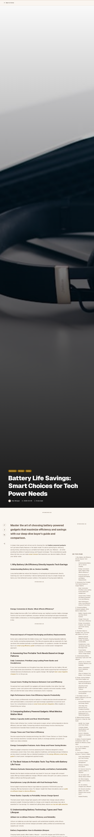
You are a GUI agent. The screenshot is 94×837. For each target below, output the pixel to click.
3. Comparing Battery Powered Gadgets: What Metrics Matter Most (82, 639)
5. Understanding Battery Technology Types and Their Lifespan (83, 688)
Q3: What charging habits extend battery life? (84, 811)
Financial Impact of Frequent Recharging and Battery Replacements (84, 608)
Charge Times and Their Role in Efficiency (85, 650)
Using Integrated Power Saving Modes (85, 723)
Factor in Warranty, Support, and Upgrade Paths (84, 765)
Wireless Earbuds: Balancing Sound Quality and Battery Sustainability (84, 670)
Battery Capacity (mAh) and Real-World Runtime (85, 645)
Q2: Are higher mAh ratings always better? (85, 806)
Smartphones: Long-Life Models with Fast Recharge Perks (84, 676)
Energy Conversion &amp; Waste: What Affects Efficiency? (84, 601)
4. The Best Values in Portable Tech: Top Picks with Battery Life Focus (82, 663)
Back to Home (9, 3)
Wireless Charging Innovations (83, 796)
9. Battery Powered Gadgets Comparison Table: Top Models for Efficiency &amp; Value (83, 772)
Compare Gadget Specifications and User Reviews (84, 759)
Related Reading (83, 827)
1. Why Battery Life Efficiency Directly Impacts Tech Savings (83, 589)
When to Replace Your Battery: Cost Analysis (85, 705)
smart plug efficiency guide (25, 649)
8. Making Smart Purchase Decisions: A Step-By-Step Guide (82, 750)
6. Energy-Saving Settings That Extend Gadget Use (82, 709)
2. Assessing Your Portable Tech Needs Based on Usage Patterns (82, 614)
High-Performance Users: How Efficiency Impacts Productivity (84, 634)
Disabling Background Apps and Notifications (85, 713)
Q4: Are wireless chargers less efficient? (85, 816)
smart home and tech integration (44, 707)
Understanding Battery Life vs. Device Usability (85, 595)
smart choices (33, 558)
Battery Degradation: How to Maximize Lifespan (84, 700)
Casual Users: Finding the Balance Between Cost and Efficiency (84, 628)
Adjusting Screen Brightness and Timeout (83, 718)
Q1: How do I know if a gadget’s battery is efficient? (85, 801)
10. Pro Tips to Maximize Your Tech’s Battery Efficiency (82, 779)
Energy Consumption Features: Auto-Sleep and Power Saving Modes (84, 656)
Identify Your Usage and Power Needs (84, 755)
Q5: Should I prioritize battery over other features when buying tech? (84, 822)
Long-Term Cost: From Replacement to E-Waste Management (85, 744)
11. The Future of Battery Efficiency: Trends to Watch (82, 784)
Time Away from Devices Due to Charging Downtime (84, 738)
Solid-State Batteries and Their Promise (84, 788)
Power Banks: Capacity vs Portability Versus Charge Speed (85, 682)
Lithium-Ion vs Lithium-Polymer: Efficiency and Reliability (85, 694)
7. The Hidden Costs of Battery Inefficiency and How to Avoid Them (83, 728)
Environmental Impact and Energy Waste (84, 733)
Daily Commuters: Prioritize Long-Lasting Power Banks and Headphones (85, 621)
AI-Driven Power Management (83, 792)
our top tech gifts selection (59, 808)
